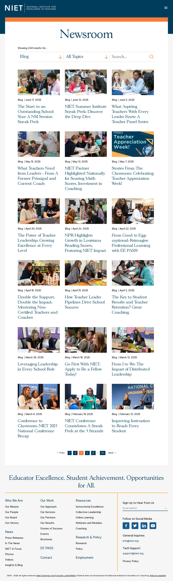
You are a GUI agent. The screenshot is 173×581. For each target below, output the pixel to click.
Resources (83, 501)
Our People (11, 512)
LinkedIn (144, 525)
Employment (84, 558)
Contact (46, 558)
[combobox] (41, 57)
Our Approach (48, 507)
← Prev (60, 453)
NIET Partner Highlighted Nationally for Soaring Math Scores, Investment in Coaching (85, 179)
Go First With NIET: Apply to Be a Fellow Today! (83, 369)
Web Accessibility (158, 576)
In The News (12, 543)
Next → (112, 453)
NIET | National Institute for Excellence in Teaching (30, 7)
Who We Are (14, 501)
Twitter (135, 525)
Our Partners (47, 517)
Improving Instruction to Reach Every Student (131, 426)
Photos (9, 554)
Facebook (126, 525)
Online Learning (85, 517)
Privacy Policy (131, 561)
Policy (79, 549)
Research (81, 543)
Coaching (81, 528)
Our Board (11, 517)
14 (102, 453)
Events (44, 534)
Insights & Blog (14, 565)
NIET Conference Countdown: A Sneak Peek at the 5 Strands (84, 426)
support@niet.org (133, 553)
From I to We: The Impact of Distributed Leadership (131, 369)
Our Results (47, 523)
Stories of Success (51, 528)
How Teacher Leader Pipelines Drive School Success (85, 302)
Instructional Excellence (90, 507)
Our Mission (12, 507)
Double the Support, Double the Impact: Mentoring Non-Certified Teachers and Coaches (38, 307)
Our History (12, 523)
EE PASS (46, 549)
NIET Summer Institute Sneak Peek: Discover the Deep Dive (86, 112)
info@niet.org (131, 541)
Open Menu (166, 7)
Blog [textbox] (24, 57)
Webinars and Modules (89, 523)
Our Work (47, 501)
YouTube (153, 525)
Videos (9, 560)
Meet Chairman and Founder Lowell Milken (56, 576)
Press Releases (14, 538)
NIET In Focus (13, 549)
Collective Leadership (88, 512)
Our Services (47, 512)
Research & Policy (89, 538)
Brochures (46, 539)
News (9, 532)
